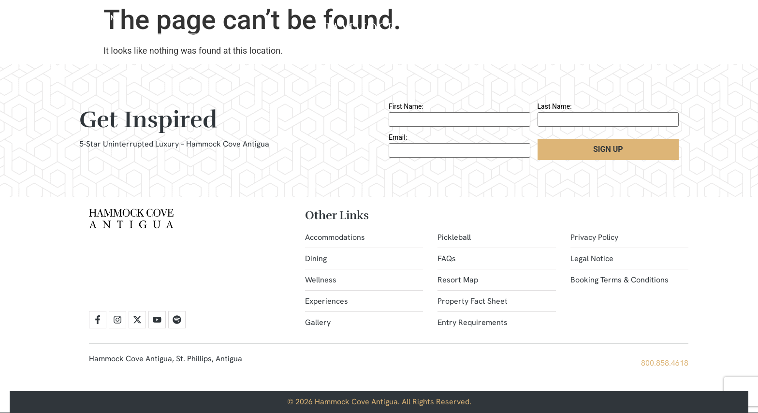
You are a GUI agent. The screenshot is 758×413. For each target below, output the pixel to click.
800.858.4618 (664, 363)
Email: (398, 137)
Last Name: (555, 106)
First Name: (406, 106)
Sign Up (608, 149)
